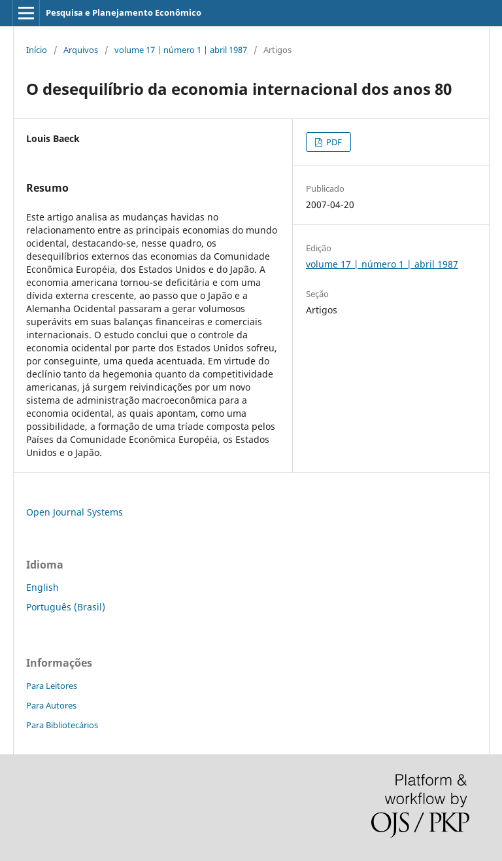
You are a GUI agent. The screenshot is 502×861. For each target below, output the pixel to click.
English (42, 587)
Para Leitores (51, 686)
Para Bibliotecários (62, 725)
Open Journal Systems (74, 512)
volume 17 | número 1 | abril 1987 (180, 50)
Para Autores (51, 705)
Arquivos (80, 50)
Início (36, 50)
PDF (333, 142)
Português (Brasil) (65, 607)
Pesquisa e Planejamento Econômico (123, 12)
